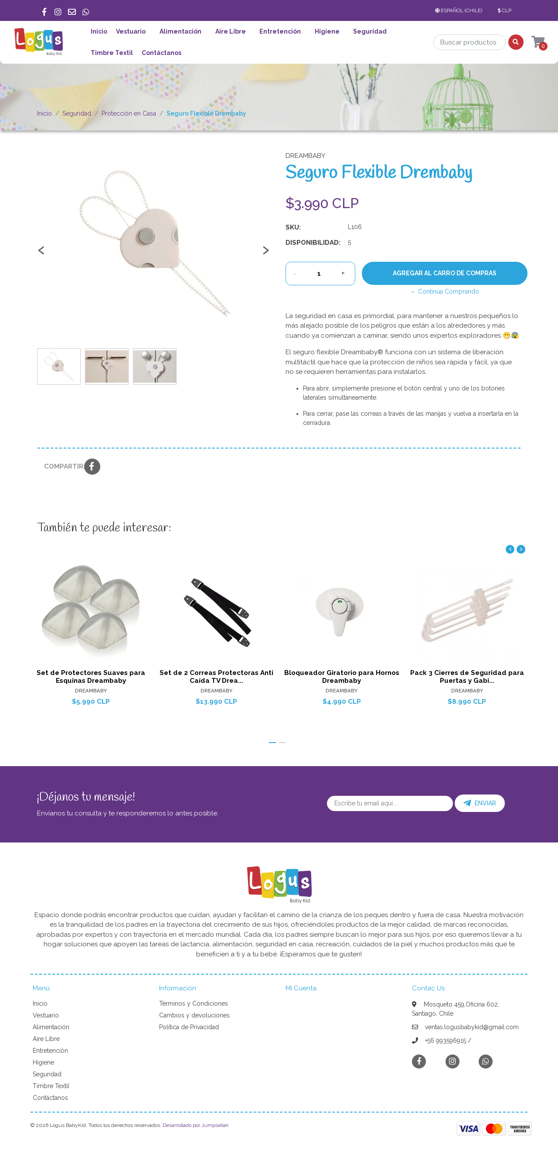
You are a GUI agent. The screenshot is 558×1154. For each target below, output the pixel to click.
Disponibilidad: (313, 243)
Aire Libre (230, 31)
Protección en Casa (129, 113)
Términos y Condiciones (193, 1003)
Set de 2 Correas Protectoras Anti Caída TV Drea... (216, 677)
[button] (460, 10)
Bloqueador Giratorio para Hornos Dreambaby (341, 677)
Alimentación (180, 31)
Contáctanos (161, 52)
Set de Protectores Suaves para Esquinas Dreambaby (91, 677)
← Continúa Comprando (444, 291)
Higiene (327, 31)
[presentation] (41, 254)
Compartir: (61, 466)
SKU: (293, 227)
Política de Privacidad (189, 1027)
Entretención (280, 31)
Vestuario (131, 31)
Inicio (99, 31)
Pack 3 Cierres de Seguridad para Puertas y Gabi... (467, 677)
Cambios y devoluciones (194, 1015)
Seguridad (370, 31)
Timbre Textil (112, 52)
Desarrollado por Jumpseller (195, 1125)
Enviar (479, 803)
